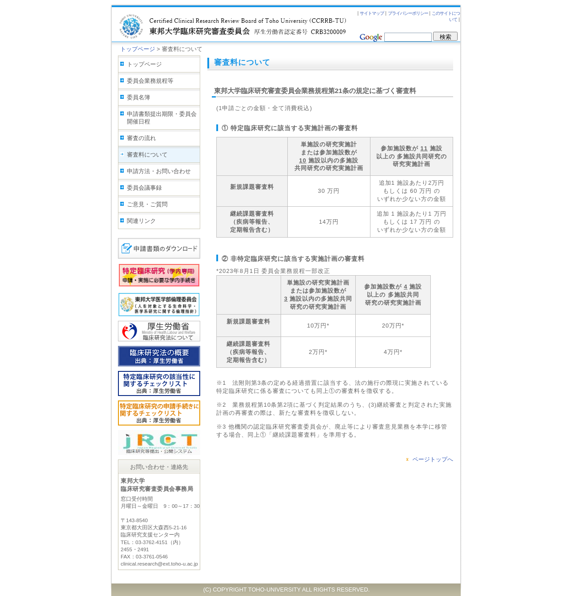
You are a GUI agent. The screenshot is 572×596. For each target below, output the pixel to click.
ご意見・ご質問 (147, 204)
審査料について (147, 154)
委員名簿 (138, 97)
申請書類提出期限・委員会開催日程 (162, 118)
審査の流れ (141, 138)
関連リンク (141, 220)
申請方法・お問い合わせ (159, 171)
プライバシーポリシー (408, 13)
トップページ (137, 49)
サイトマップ (372, 13)
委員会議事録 (144, 187)
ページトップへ (432, 459)
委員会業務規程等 (150, 80)
